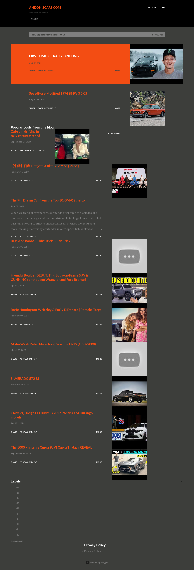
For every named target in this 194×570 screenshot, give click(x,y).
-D (17, 503)
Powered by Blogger (97, 562)
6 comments (26, 180)
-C (17, 497)
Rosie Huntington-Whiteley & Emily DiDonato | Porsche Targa (56, 310)
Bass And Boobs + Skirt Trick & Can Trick (40, 241)
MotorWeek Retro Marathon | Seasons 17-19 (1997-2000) (53, 344)
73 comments (27, 150)
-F (17, 513)
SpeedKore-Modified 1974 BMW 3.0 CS (58, 93)
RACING (34, 19)
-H (17, 524)
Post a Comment (47, 70)
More (117, 70)
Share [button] (32, 70)
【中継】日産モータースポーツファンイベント (45, 166)
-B (17, 492)
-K (17, 534)
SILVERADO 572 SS (25, 378)
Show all (158, 34)
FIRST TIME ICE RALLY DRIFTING (54, 56)
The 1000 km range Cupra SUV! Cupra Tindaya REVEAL (51, 447)
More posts (114, 133)
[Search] (152, 7)
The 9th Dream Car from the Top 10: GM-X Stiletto (48, 200)
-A (17, 487)
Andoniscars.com (45, 7)
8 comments (26, 255)
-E (17, 508)
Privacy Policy (92, 551)
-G (17, 518)
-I (17, 529)
